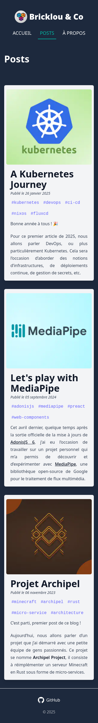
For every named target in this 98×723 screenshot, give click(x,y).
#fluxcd (39, 213)
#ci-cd (72, 202)
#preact (76, 406)
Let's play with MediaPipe (44, 383)
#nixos (19, 213)
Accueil (22, 33)
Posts (47, 33)
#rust (73, 602)
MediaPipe (65, 464)
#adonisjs (22, 406)
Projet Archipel (45, 583)
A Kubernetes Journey (42, 179)
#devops (52, 202)
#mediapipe (50, 406)
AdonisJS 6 (22, 442)
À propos (73, 33)
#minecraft (24, 602)
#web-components (30, 417)
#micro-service (29, 613)
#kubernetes (25, 202)
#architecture (67, 613)
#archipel (52, 602)
